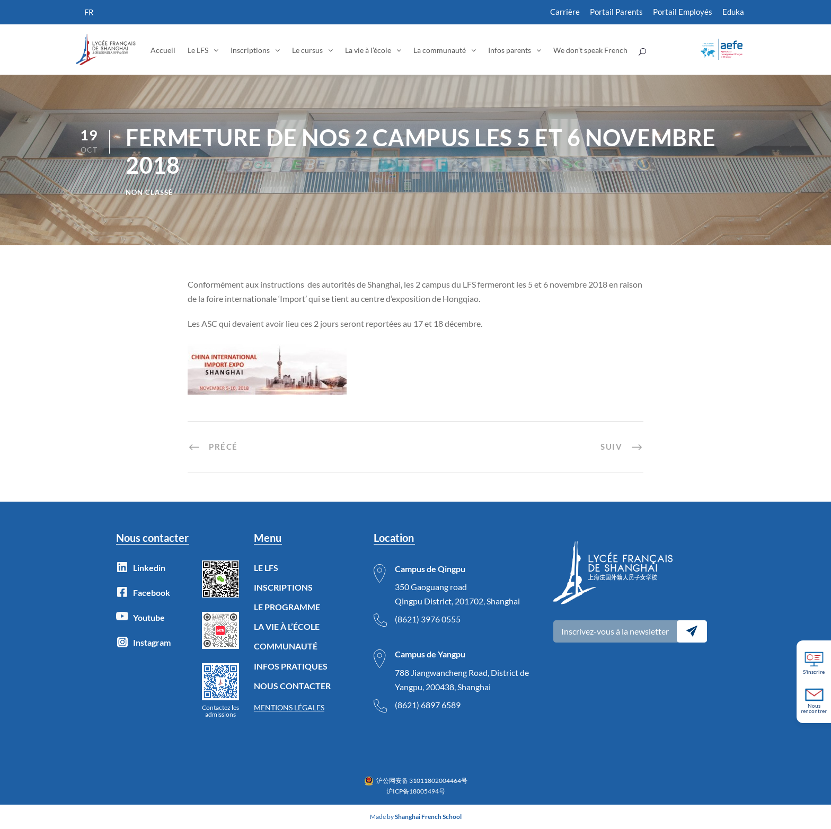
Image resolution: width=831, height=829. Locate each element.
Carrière (565, 11)
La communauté (439, 50)
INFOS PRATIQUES (291, 666)
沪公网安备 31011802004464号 (421, 781)
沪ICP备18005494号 (415, 791)
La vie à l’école (368, 50)
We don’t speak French (590, 50)
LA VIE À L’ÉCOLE (287, 626)
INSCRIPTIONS (283, 587)
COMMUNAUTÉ (285, 646)
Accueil (163, 50)
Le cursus (307, 50)
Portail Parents (616, 11)
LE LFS (266, 568)
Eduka (733, 11)
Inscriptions (250, 50)
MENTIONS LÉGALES (289, 707)
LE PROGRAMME (287, 607)
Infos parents (509, 50)
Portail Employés (682, 11)
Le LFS (198, 50)
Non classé (149, 192)
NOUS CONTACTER (292, 686)
